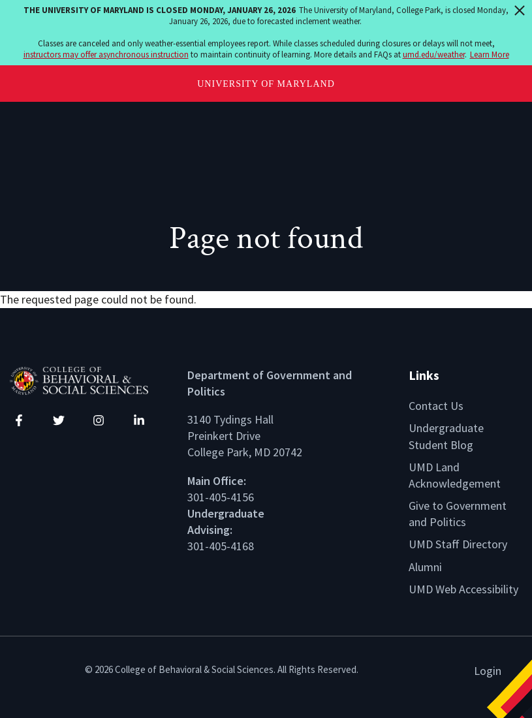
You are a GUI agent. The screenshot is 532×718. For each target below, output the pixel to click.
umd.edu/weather (434, 54)
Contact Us (436, 405)
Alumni (425, 566)
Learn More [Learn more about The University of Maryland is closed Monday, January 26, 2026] (489, 54)
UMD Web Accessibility (463, 589)
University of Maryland (266, 84)
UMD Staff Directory (458, 544)
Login (487, 670)
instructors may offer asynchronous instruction (106, 54)
